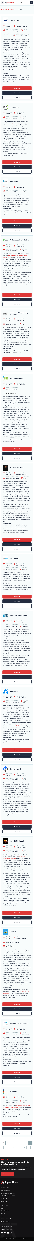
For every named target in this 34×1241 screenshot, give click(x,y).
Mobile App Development (8, 9)
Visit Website (17, 88)
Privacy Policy (5, 1221)
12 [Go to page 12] (5, 1147)
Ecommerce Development (8, 1193)
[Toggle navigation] (31, 2)
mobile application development (16, 123)
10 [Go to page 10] (26, 1143)
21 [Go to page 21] (20, 1147)
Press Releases (5, 1211)
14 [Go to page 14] (13, 1147)
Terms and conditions (7, 1218)
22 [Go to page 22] (24, 1147)
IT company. (17, 36)
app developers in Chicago (14, 726)
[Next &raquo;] (29, 1147)
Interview (4, 1201)
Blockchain (4, 1198)
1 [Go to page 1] (7, 1143)
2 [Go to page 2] (11, 1143)
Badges (3, 1213)
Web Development (6, 1190)
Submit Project (7, 1174)
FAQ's (2, 1216)
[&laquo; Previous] (4, 1143)
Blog (21, 3)
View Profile (17, 93)
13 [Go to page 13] (9, 1147)
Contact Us (17, 97)
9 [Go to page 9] (22, 1143)
